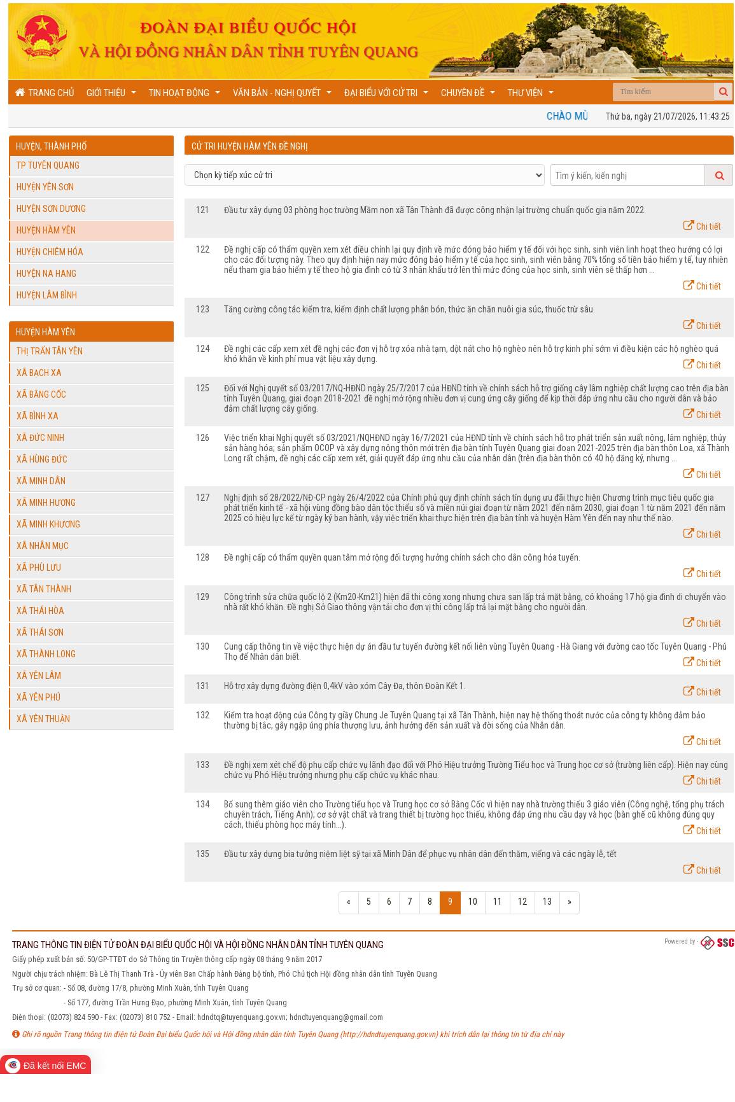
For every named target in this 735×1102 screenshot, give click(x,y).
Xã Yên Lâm (39, 676)
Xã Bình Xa (38, 416)
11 (497, 901)
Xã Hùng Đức (42, 459)
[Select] (365, 175)
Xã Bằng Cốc (41, 394)
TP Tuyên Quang (48, 165)
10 (472, 901)
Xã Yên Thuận (43, 719)
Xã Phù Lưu (39, 567)
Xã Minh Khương (48, 524)
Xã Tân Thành (44, 589)
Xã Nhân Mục (43, 546)
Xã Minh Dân (41, 481)
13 (547, 901)
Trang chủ (44, 93)
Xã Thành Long (46, 654)
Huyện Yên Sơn (45, 187)
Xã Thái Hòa (40, 611)
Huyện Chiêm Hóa (50, 252)
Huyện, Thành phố (51, 146)
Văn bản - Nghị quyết (284, 95)
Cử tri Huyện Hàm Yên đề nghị (250, 146)
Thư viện (532, 95)
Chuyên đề (469, 95)
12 (522, 901)
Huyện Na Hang (46, 274)
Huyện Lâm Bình (47, 295)
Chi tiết (702, 226)
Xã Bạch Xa (39, 373)
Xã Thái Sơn (40, 632)
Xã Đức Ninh (40, 438)
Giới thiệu (113, 95)
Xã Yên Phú (38, 697)
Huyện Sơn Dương (51, 209)
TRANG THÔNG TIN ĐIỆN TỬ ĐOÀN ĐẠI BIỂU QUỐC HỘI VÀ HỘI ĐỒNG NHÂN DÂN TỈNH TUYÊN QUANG (198, 945)
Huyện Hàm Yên (46, 230)
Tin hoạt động (186, 95)
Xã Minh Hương (46, 503)
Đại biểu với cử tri (387, 95)
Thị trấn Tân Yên (50, 351)
